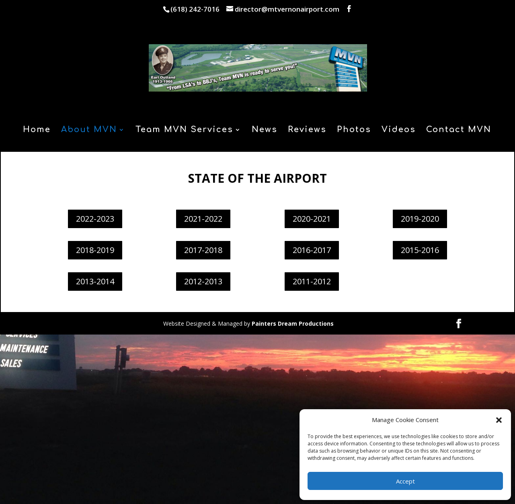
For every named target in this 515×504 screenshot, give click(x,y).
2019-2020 (420, 218)
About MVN (89, 130)
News (264, 130)
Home (37, 130)
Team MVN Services (184, 130)
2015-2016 (420, 250)
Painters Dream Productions (293, 323)
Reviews (307, 130)
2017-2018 (203, 250)
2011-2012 (312, 281)
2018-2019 (95, 250)
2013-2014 (95, 281)
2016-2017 (312, 250)
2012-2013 (203, 281)
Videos (399, 130)
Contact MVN (458, 130)
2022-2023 (95, 218)
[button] (499, 420)
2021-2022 (203, 218)
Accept (405, 481)
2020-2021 (312, 218)
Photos (354, 130)
